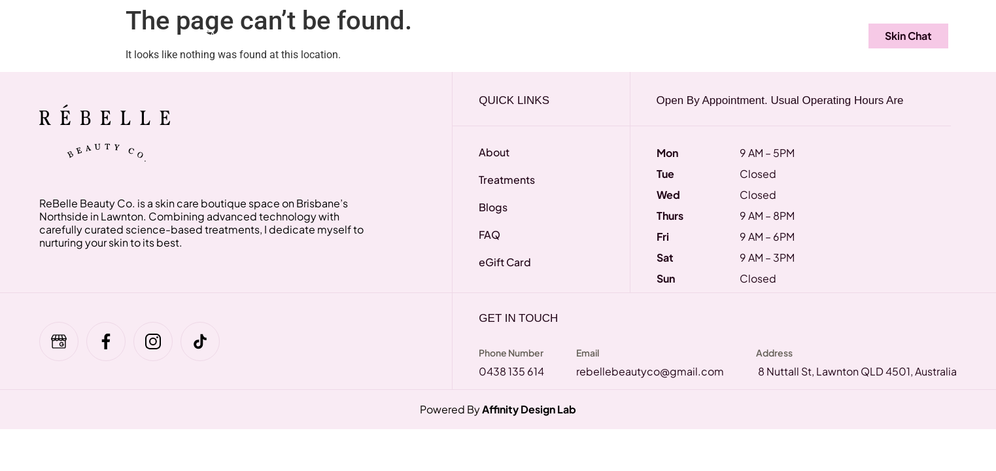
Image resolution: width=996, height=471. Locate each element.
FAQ (214, 35)
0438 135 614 (511, 371)
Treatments (142, 35)
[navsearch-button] (823, 36)
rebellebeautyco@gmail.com (650, 371)
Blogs (690, 35)
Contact (757, 35)
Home (63, 35)
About (630, 35)
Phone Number (511, 352)
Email (587, 352)
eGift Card (282, 35)
